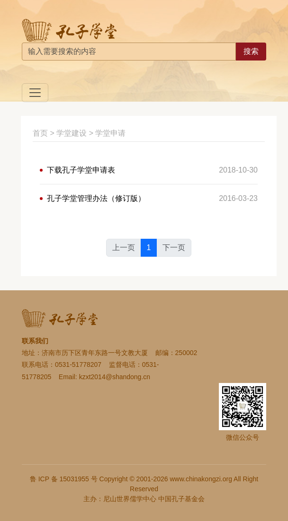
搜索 (251, 51)
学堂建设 (71, 133)
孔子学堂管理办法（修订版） (96, 198)
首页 (40, 133)
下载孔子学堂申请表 (81, 170)
